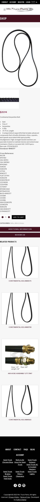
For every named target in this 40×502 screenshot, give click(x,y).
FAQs (26, 449)
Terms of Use (25, 497)
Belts (12, 223)
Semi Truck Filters (20, 472)
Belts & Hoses (19, 223)
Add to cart (18, 217)
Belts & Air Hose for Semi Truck (20, 462)
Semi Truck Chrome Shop (7, 461)
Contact (5, 2)
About (8, 449)
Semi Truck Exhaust (32, 461)
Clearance (20, 476)
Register (21, 2)
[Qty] (6, 217)
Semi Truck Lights (32, 472)
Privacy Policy (14, 497)
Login (28, 2)
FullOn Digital (21, 500)
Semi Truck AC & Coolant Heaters (32, 466)
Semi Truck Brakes (7, 472)
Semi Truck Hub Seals (7, 477)
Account (13, 2)
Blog (32, 449)
